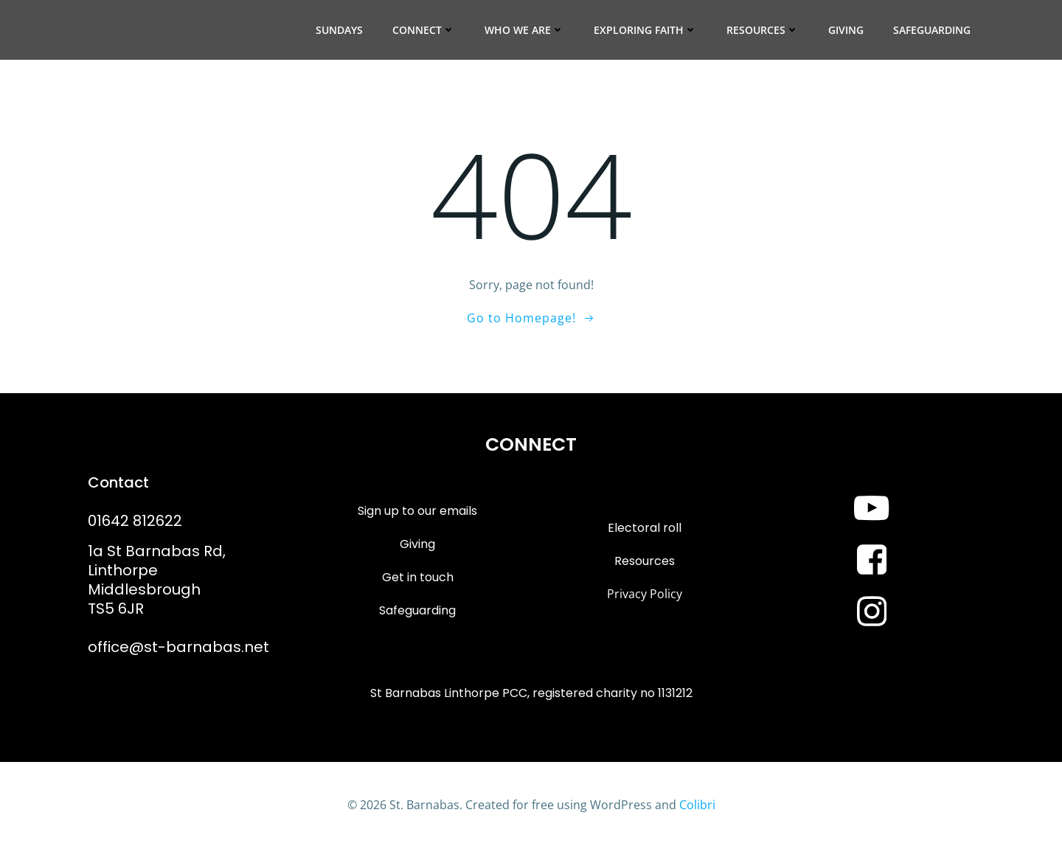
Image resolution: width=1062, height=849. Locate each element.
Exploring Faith (645, 30)
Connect (423, 30)
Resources (762, 30)
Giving (846, 30)
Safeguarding (932, 30)
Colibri (697, 805)
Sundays (339, 30)
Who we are (524, 30)
